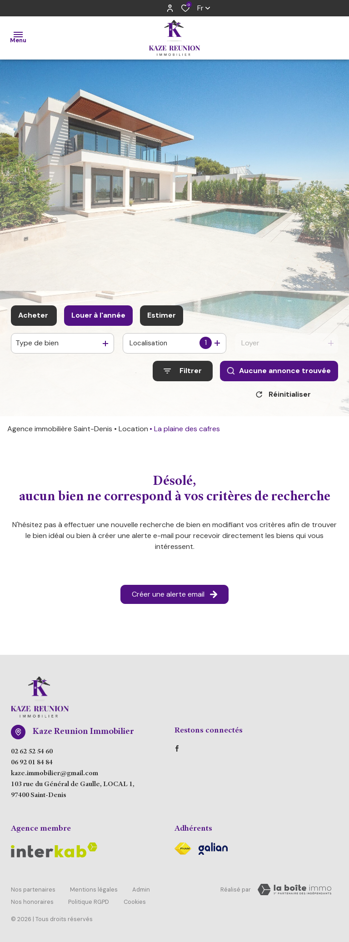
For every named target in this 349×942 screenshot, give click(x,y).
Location (133, 432)
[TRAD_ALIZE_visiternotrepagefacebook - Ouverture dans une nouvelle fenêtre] (177, 751)
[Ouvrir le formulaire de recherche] (183, 371)
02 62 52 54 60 (32, 755)
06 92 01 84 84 (32, 766)
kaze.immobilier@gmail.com (54, 777)
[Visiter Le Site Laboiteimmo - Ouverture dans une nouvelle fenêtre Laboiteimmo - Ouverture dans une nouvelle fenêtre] (294, 893)
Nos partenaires (33, 891)
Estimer (161, 315)
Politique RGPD (88, 900)
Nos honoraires (32, 900)
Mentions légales (94, 891)
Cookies (135, 900)
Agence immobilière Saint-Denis (59, 432)
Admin (141, 891)
